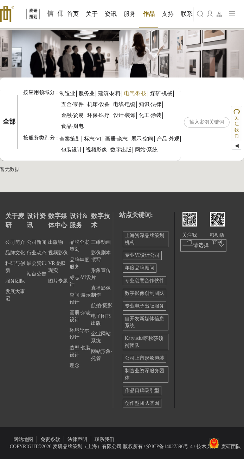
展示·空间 (142, 139)
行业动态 (36, 252)
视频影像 (96, 150)
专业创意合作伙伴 (144, 280)
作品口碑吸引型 (142, 390)
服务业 (87, 93)
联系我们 (104, 439)
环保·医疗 (98, 115)
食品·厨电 (72, 126)
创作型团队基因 (142, 403)
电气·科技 (135, 93)
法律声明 (77, 439)
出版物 (55, 242)
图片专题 (58, 281)
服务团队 (15, 281)
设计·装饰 (124, 115)
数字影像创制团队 (144, 293)
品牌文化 (15, 252)
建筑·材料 (109, 93)
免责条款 (50, 439)
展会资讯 (36, 263)
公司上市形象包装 (144, 358)
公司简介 (15, 242)
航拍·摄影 (101, 305)
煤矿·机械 (161, 93)
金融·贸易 (72, 115)
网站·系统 (146, 150)
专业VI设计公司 (142, 255)
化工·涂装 (150, 115)
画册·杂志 (116, 139)
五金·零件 (72, 104)
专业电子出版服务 (144, 306)
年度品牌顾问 (139, 268)
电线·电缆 (124, 104)
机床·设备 (98, 104)
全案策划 (70, 139)
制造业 (67, 93)
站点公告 (36, 274)
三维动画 (101, 242)
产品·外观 (168, 139)
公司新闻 (36, 242)
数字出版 (120, 150)
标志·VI (93, 139)
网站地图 (23, 439)
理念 (74, 365)
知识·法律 (150, 104)
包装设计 (71, 150)
